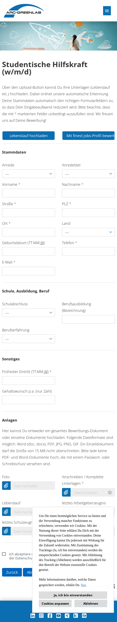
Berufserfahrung (15, 330)
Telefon (69, 242)
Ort (6, 223)
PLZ (66, 203)
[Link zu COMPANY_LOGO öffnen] (24, 10)
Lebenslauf (11, 502)
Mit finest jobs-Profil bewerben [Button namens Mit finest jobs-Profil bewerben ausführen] (90, 135)
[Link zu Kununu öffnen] (75, 615)
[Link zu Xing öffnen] (67, 615)
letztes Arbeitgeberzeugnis (84, 502)
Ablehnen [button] (90, 603)
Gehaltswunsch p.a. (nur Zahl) (27, 391)
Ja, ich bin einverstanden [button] (73, 595)
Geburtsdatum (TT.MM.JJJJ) (23, 242)
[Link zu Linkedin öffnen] (32, 615)
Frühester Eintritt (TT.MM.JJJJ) (27, 371)
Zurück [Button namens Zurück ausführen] (12, 572)
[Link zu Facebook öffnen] (50, 615)
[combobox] (28, 173)
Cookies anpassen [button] (55, 603)
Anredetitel (71, 165)
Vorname (11, 184)
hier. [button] (84, 585)
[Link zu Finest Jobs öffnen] (84, 615)
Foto (6, 476)
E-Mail (8, 262)
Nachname (72, 184)
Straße (9, 203)
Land (66, 223)
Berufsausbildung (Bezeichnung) (76, 307)
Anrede (8, 165)
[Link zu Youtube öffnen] (58, 615)
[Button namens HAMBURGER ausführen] (107, 10)
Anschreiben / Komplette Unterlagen (83, 480)
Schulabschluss (15, 303)
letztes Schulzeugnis (18, 522)
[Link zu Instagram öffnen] (41, 615)
